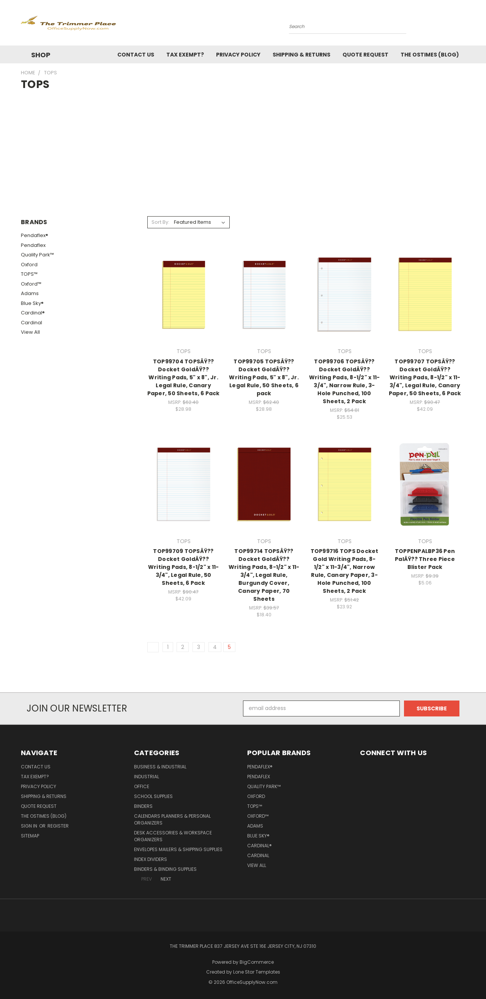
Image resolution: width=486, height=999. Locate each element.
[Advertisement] (243, 149)
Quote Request (365, 54)
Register (58, 826)
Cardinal (31, 322)
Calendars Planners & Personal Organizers (172, 819)
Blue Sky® (32, 303)
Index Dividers (150, 859)
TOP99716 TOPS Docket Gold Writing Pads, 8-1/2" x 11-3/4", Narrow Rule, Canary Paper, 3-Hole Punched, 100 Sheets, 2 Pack (345, 571)
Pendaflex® (34, 235)
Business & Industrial (160, 766)
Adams (30, 293)
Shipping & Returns (301, 54)
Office (141, 786)
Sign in (29, 826)
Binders (143, 806)
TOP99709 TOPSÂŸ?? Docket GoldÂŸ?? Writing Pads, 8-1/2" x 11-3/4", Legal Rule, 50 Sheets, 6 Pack (183, 567)
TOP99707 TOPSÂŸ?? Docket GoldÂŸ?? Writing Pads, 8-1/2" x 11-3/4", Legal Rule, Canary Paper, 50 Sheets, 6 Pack (425, 377)
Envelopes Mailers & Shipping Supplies (178, 849)
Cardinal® (33, 312)
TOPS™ (29, 274)
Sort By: (160, 222)
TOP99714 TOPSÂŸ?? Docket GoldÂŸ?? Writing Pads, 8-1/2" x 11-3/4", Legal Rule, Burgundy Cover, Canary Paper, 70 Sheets (264, 575)
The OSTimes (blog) (430, 54)
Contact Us (135, 54)
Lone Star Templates (256, 972)
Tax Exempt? (185, 54)
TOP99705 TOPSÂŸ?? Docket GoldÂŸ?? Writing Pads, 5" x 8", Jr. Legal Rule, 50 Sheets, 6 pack (264, 377)
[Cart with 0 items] (463, 24)
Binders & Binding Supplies (165, 869)
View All (30, 332)
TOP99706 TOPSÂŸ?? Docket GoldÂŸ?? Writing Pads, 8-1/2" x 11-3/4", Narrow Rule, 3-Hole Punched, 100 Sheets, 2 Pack (344, 381)
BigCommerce (257, 962)
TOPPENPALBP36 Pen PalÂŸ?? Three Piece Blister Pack (425, 559)
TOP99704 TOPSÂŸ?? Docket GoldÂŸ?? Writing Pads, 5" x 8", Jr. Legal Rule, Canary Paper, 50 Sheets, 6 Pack (183, 377)
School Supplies (153, 796)
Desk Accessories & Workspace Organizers (173, 836)
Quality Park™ (37, 254)
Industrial (146, 776)
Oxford (29, 264)
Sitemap (30, 835)
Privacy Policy (238, 54)
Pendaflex (33, 245)
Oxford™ (31, 283)
